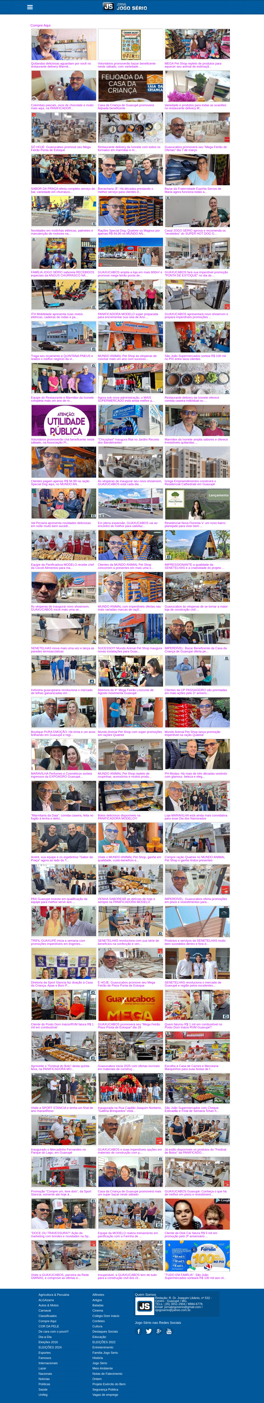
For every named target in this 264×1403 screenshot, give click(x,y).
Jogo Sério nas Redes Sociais (158, 1323)
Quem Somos (145, 1294)
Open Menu (30, 7)
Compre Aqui (40, 25)
